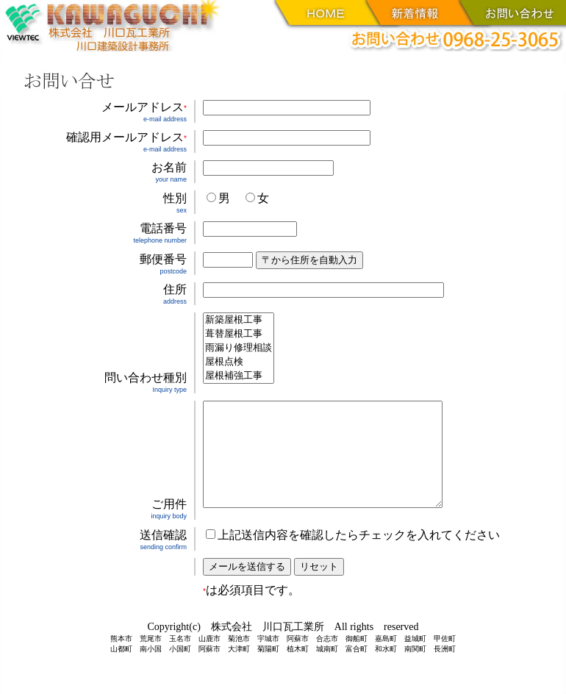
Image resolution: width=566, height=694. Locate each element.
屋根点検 (238, 362)
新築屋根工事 (238, 320)
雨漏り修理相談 (238, 348)
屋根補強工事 (238, 376)
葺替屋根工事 (238, 334)
